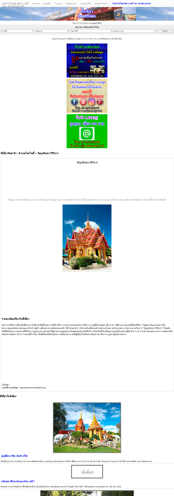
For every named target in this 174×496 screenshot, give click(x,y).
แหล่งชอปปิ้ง (85, 3)
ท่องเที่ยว (47, 3)
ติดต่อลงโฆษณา (101, 3)
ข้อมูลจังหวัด (71, 3)
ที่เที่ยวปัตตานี (8, 153)
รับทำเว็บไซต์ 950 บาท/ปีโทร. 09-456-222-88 (15, 4)
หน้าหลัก (36, 3)
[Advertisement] (87, 181)
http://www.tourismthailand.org (32, 388)
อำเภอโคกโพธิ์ (26, 153)
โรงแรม (58, 3)
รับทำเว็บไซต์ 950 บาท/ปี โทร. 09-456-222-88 (131, 3)
